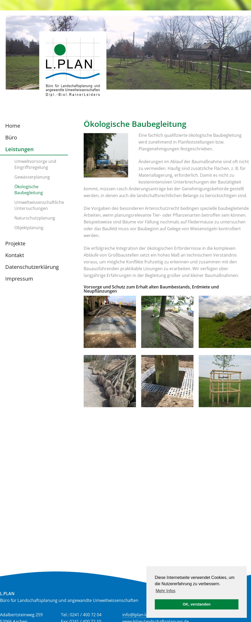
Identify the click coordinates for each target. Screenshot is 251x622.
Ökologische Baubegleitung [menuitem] (28, 190)
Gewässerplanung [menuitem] (32, 177)
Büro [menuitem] (11, 137)
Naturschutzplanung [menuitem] (34, 218)
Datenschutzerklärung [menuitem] (32, 266)
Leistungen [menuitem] (19, 149)
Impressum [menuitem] (19, 278)
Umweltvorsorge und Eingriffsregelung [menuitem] (35, 164)
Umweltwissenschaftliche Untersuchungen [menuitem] (39, 205)
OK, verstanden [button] (196, 604)
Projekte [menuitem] (15, 243)
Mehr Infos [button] (165, 591)
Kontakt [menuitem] (14, 255)
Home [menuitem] (12, 125)
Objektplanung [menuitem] (28, 227)
